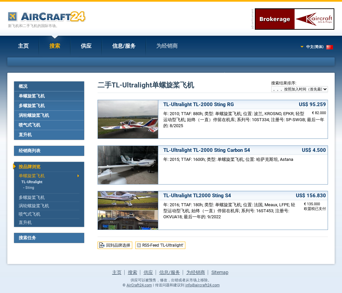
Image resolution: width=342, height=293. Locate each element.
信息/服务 (124, 46)
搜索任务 (27, 237)
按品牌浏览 (29, 166)
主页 (23, 46)
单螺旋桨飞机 (32, 95)
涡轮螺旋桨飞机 (34, 115)
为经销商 (167, 46)
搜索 (54, 46)
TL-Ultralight (31, 182)
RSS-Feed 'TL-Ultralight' (162, 245)
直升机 (25, 134)
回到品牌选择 (118, 245)
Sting (29, 188)
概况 (23, 86)
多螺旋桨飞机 (32, 105)
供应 (86, 46)
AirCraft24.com (139, 285)
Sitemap (219, 272)
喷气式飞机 (29, 124)
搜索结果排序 (283, 83)
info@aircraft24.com (202, 285)
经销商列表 (29, 150)
